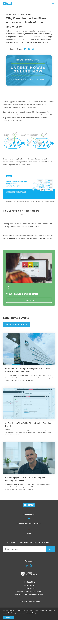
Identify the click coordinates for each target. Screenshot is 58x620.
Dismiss (8, 617)
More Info (29, 300)
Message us (29, 533)
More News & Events (16, 324)
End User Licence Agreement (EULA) (29, 594)
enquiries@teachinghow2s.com (29, 523)
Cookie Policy (31, 613)
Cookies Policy (29, 588)
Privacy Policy (29, 585)
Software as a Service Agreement (29, 591)
